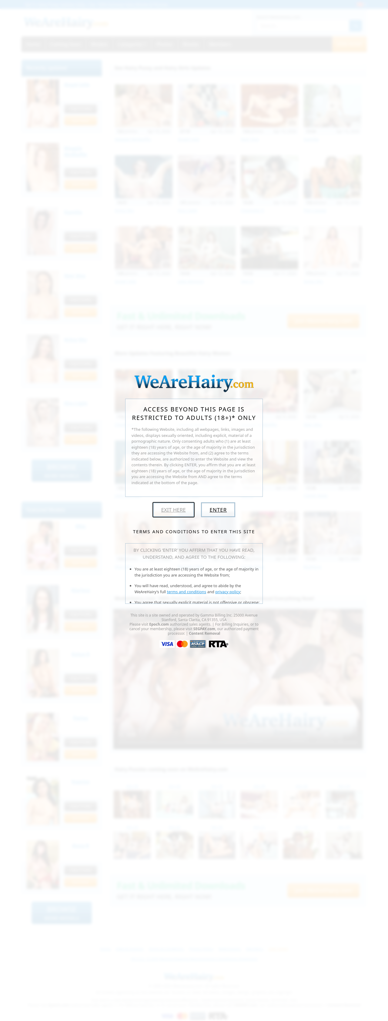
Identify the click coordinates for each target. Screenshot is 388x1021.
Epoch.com (159, 624)
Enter (218, 509)
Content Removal (204, 633)
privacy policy (227, 591)
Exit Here (173, 509)
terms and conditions (186, 591)
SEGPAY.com (204, 629)
